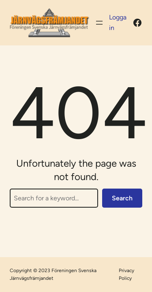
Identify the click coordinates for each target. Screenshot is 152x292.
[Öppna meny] (99, 23)
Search (122, 198)
